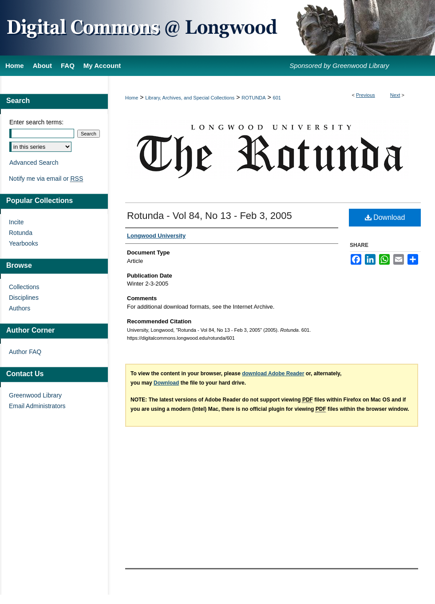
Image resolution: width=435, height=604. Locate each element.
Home (131, 97)
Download (385, 217)
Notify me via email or (46, 178)
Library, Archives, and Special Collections (189, 97)
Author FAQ (25, 351)
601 (277, 97)
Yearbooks (23, 243)
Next (395, 95)
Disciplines (24, 297)
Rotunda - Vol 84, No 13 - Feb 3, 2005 (209, 215)
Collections (24, 286)
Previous (365, 95)
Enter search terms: (36, 122)
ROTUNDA (253, 97)
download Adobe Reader (273, 373)
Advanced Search (34, 162)
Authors (19, 308)
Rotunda (20, 232)
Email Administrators (37, 405)
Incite (16, 222)
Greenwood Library (35, 395)
